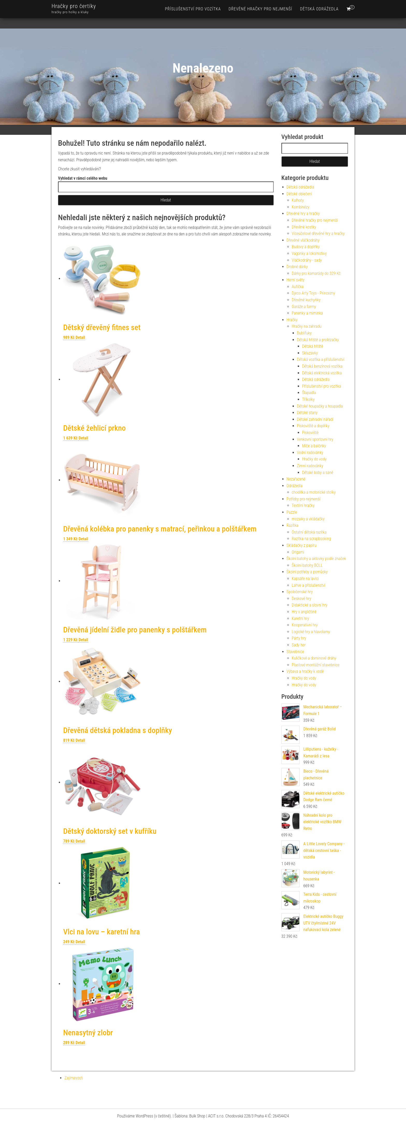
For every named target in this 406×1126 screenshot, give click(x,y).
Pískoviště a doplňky (313, 425)
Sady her (299, 644)
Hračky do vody (314, 459)
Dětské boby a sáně (317, 472)
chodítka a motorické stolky (314, 492)
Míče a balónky (314, 445)
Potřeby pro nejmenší (304, 498)
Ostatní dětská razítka (309, 532)
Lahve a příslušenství (308, 585)
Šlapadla (309, 392)
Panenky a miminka (307, 313)
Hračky (292, 319)
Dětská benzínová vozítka (322, 366)
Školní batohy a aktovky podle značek (316, 558)
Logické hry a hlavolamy (311, 631)
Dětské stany (307, 412)
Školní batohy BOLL (307, 565)
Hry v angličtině (304, 611)
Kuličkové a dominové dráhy (314, 658)
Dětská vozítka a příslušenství (320, 359)
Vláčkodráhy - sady (307, 260)
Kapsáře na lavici (305, 578)
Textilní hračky (303, 505)
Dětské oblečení (299, 193)
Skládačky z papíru (301, 545)
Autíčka (298, 286)
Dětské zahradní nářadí (315, 419)
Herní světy (295, 279)
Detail (80, 337)
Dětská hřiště (312, 346)
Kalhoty (298, 200)
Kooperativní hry (305, 625)
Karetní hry (300, 618)
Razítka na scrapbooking (311, 538)
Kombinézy (300, 207)
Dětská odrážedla (319, 8)
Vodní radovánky (310, 452)
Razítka (293, 525)
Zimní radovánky (310, 465)
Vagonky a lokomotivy (309, 253)
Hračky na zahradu (307, 326)
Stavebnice (295, 651)
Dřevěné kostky (304, 227)
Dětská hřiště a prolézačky (318, 339)
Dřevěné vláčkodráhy (303, 240)
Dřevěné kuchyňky (306, 299)
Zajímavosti (73, 1077)
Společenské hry (300, 591)
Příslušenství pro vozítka (193, 8)
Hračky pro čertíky (74, 6)
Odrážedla (295, 485)
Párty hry (299, 638)
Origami (298, 552)
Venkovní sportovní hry (315, 439)
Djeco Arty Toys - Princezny (313, 293)
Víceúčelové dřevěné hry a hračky (318, 233)
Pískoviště (310, 432)
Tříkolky (308, 399)
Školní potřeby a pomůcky (307, 571)
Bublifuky (304, 333)
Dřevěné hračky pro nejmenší (260, 8)
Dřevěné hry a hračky (303, 213)
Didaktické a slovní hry (310, 605)
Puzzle (292, 512)
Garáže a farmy (304, 306)
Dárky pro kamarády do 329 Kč (316, 273)
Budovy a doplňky (306, 246)
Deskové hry (301, 598)
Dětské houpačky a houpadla (320, 406)
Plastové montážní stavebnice (316, 664)
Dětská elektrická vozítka (322, 372)
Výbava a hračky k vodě (305, 671)
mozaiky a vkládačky (308, 518)
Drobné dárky (297, 266)
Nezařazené (296, 479)
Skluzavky (310, 353)
